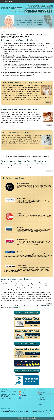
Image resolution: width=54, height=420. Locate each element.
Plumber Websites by (27, 403)
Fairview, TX (27, 395)
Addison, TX (15, 395)
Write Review (25, 383)
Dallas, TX (3, 395)
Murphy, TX (46, 395)
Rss (23, 377)
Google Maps (42, 377)
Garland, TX (29, 396)
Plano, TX (9, 395)
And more (49, 398)
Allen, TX (21, 395)
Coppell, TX (35, 396)
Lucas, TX (40, 395)
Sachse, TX (41, 396)
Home (3, 16)
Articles (40, 379)
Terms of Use (42, 387)
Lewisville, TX (33, 395)
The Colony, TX (21, 396)
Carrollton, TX (13, 396)
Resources (41, 382)
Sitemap (41, 389)
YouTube (24, 380)
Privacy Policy (42, 384)
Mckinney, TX (6, 396)
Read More (48, 87)
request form (16, 292)
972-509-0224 (45, 291)
